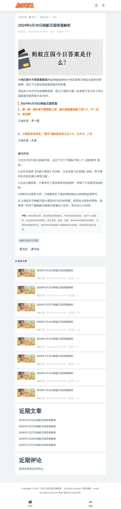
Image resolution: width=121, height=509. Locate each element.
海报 (23, 249)
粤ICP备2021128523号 (69, 492)
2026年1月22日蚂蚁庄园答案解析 (55, 390)
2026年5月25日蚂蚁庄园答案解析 (55, 287)
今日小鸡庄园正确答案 (50, 488)
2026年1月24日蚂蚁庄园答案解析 (55, 355)
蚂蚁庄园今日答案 (29, 240)
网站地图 (87, 488)
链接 (35, 249)
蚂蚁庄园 (44, 17)
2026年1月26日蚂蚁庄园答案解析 (55, 321)
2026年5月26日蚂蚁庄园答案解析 (55, 270)
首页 (34, 17)
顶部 (91, 503)
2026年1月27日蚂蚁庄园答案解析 (55, 304)
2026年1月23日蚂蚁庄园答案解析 (55, 373)
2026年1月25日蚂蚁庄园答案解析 (55, 338)
